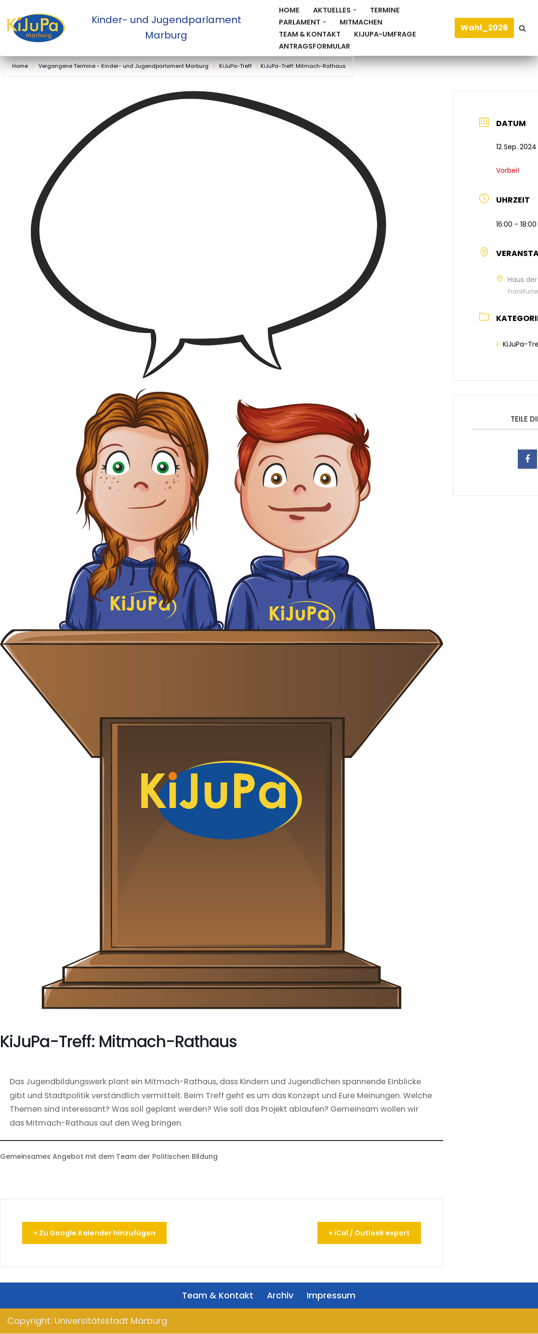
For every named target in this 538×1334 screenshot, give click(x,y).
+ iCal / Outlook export (364, 1233)
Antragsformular (314, 46)
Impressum (331, 1295)
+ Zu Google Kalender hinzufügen (99, 1233)
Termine (385, 9)
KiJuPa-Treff (235, 66)
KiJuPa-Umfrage (385, 33)
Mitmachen (361, 21)
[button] (354, 10)
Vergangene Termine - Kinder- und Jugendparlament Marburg (124, 66)
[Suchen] (522, 28)
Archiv (280, 1295)
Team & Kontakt (310, 33)
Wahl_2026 (484, 27)
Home (289, 9)
